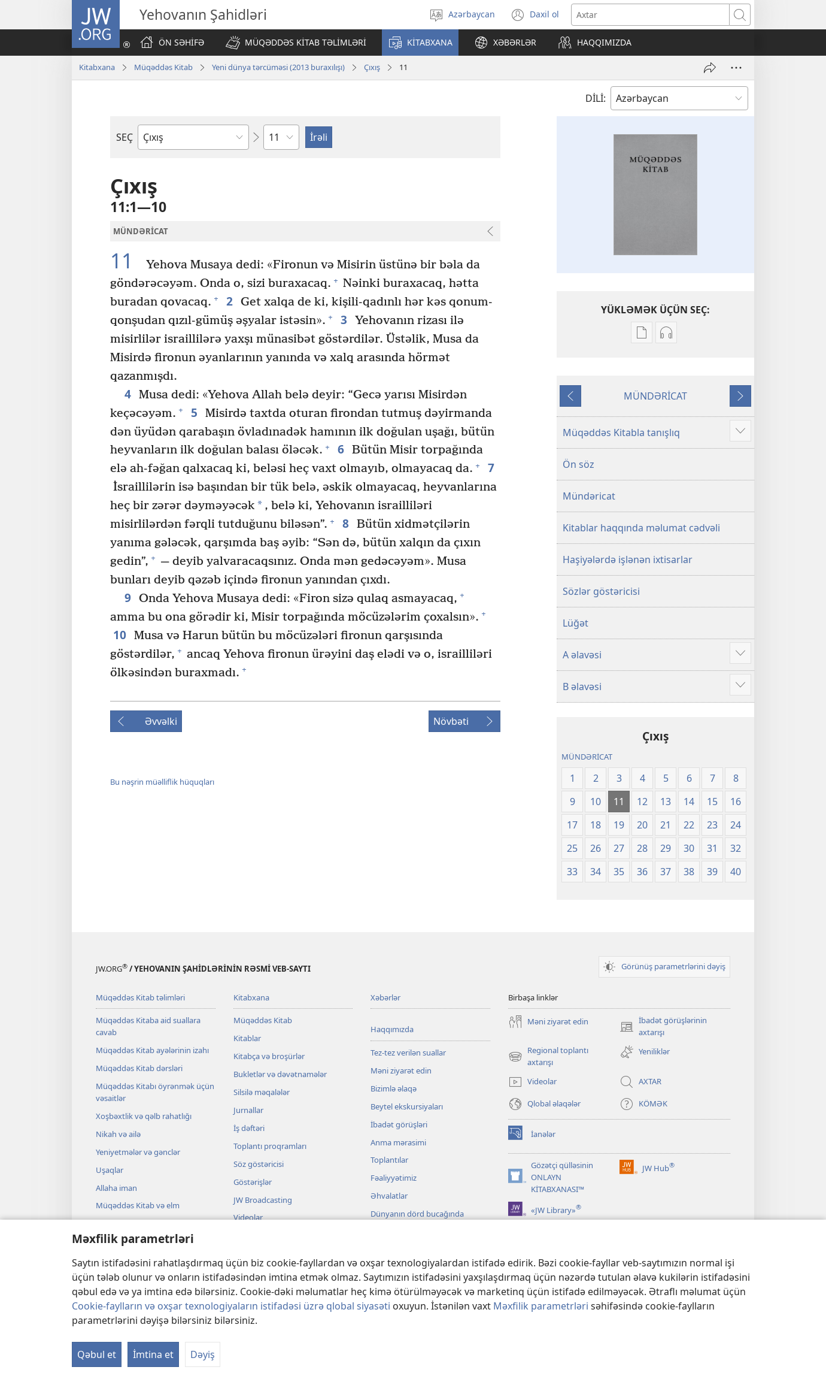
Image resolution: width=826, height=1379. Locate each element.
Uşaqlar (109, 1170)
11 (126, 261)
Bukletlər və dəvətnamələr (280, 1074)
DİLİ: (595, 98)
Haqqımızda (392, 1029)
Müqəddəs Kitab (163, 67)
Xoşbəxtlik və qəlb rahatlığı (144, 1116)
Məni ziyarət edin (401, 1070)
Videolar (248, 1217)
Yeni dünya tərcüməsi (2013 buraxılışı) (278, 67)
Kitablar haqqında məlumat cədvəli (641, 527)
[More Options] (736, 68)
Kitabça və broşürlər (269, 1056)
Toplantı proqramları (269, 1146)
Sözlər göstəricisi (601, 591)
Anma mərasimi (398, 1142)
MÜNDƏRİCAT (655, 396)
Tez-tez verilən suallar (408, 1052)
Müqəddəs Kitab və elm (138, 1205)
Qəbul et (96, 1354)
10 (120, 634)
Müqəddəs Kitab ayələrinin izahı (152, 1050)
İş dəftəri (249, 1128)
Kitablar (247, 1038)
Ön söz (578, 464)
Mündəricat (589, 496)
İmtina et (153, 1354)
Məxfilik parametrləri (540, 1306)
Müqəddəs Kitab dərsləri (139, 1068)
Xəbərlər (385, 997)
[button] (296, 42)
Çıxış (372, 67)
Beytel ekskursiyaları (407, 1106)
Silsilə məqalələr (261, 1092)
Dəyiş (202, 1354)
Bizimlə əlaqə (394, 1088)
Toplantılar (389, 1159)
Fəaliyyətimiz (394, 1177)
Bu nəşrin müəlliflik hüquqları (162, 781)
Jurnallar (248, 1110)
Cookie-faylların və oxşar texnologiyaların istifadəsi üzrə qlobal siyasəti (231, 1306)
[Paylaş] (710, 68)
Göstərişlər (252, 1182)
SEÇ (124, 137)
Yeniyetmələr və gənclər (138, 1152)
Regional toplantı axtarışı (548, 1057)
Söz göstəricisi (258, 1164)
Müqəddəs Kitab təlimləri (140, 997)
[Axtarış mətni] (650, 15)
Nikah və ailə (118, 1134)
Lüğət (575, 623)
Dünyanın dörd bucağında (417, 1213)
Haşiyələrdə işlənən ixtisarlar (628, 559)
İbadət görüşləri (399, 1124)
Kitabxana (97, 67)
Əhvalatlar (389, 1195)
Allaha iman (116, 1188)
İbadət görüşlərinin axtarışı (663, 1027)
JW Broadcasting (262, 1199)
